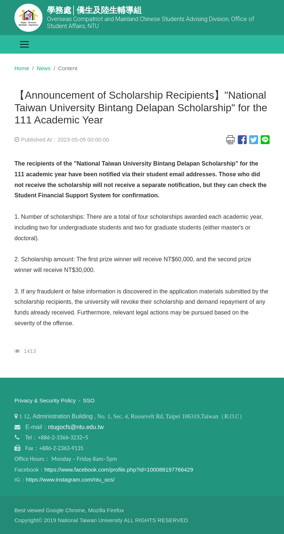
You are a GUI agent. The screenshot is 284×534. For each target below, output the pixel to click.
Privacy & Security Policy (45, 400)
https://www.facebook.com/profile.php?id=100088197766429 (118, 469)
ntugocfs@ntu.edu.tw (76, 427)
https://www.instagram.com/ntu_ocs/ (70, 479)
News (44, 68)
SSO (89, 400)
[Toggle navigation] (24, 44)
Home (21, 68)
